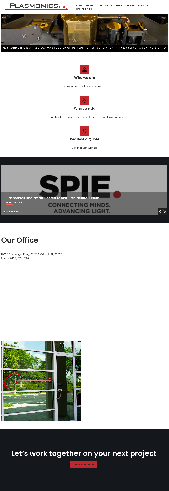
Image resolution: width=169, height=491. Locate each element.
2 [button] (7, 212)
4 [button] (12, 212)
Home (79, 5)
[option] (84, 190)
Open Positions (84, 9)
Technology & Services (99, 5)
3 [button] (9, 212)
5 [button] (14, 212)
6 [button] (17, 212)
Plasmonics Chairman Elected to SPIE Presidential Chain (52, 198)
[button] (160, 211)
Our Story (144, 5)
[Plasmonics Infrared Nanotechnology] (37, 7)
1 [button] (5, 212)
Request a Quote (125, 5)
